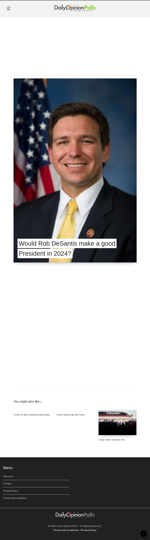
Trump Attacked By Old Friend (70, 415)
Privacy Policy (10, 490)
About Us (8, 476)
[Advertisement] (75, 44)
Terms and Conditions (14, 498)
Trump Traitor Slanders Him (112, 440)
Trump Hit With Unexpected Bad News (32, 415)
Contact (7, 483)
